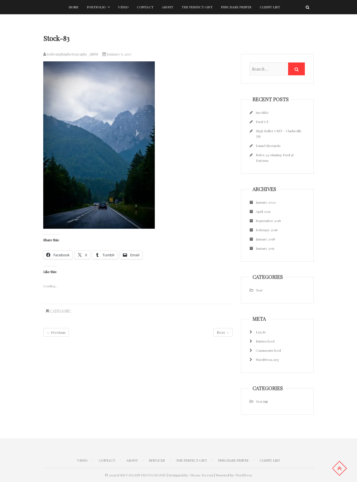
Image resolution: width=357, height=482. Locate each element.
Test (259, 290)
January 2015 (265, 248)
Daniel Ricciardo (268, 145)
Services (157, 460)
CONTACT (107, 460)
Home (73, 7)
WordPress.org (267, 359)
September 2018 (268, 220)
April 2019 (263, 211)
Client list (270, 7)
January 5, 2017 (116, 54)
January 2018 (265, 239)
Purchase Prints (236, 7)
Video (123, 7)
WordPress (243, 475)
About (167, 7)
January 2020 (266, 202)
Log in (261, 332)
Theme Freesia (201, 475)
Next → (223, 332)
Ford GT (262, 121)
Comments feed (268, 350)
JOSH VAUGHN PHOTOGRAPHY (141, 475)
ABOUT (132, 460)
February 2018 (267, 230)
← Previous (56, 332)
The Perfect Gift (197, 7)
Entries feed (265, 341)
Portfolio (96, 7)
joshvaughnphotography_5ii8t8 (70, 54)
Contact (145, 7)
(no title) (262, 112)
